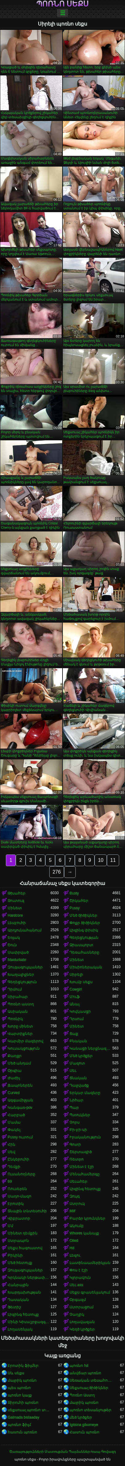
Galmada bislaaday (23, 1417)
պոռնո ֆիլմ (19, 1425)
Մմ (10, 1226)
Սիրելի (76, 974)
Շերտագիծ (81, 1152)
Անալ (74, 1004)
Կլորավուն (80, 1277)
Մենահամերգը (85, 1174)
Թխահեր (17, 893)
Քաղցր (15, 1056)
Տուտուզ (16, 901)
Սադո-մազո (19, 1196)
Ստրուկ (77, 1203)
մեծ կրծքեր (81, 1417)
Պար (74, 1107)
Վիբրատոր (19, 1218)
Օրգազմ (78, 1300)
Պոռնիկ (15, 1019)
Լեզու (75, 1255)
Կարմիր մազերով (25, 1041)
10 (100, 860)
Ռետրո (77, 1159)
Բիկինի (15, 1255)
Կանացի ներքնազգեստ (91, 1048)
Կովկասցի (80, 1011)
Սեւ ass (76, 1285)
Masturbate (17, 960)
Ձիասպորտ (81, 945)
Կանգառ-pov (20, 1107)
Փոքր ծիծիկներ (85, 923)
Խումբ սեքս (81, 982)
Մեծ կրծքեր (81, 1056)
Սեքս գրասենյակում (90, 1292)
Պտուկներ (80, 1115)
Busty (74, 893)
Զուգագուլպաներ (25, 967)
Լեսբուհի (17, 923)
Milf (72, 1211)
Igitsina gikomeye (84, 1425)
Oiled (74, 1240)
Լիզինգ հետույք (85, 1189)
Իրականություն (85, 1137)
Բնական (78, 1041)
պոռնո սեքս (62, 4)
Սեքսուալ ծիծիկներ (89, 1388)
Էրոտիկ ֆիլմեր (23, 1365)
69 (10, 1181)
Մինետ (15, 908)
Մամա (14, 1122)
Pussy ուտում (20, 1137)
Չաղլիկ (77, 1314)
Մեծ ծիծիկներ (83, 915)
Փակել (14, 1130)
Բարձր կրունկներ (87, 1218)
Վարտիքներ (20, 1034)
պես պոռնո (19, 1388)
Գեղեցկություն (22, 982)
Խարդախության (24, 1292)
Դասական (18, 1300)
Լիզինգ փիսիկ (84, 930)
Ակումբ (77, 1226)
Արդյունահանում (25, 930)
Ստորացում (82, 1307)
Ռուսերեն (17, 1189)
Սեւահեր (78, 1181)
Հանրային (18, 1285)
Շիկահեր (79, 901)
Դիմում (15, 989)
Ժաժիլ (14, 1078)
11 (113, 860)
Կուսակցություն (24, 1048)
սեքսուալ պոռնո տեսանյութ (29, 1410)
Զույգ (75, 1196)
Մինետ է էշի (82, 1167)
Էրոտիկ (16, 1203)
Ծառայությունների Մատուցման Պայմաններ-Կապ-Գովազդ (62, 1451)
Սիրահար (18, 997)
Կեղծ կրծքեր (82, 1329)
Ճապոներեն (20, 1085)
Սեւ (73, 1070)
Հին (11, 1144)
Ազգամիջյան (20, 1100)
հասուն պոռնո (22, 1432)
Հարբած (16, 1115)
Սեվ (11, 1152)
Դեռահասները (84, 952)
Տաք (74, 1034)
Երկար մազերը (85, 1093)
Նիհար (76, 1100)
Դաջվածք (79, 1085)
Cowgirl (76, 989)
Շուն (12, 945)
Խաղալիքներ (21, 974)
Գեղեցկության (84, 937)
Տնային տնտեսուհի (27, 1211)
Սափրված (18, 952)
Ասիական (18, 1011)
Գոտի (75, 1144)
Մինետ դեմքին (23, 1233)
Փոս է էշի (79, 1270)
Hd (72, 1248)
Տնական (78, 1078)
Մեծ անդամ (19, 1063)
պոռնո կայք (20, 1395)
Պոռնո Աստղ (82, 1395)
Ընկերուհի (18, 1159)
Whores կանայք (84, 1233)
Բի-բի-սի (78, 1130)
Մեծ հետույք (20, 1263)
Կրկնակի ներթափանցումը (29, 1277)
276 (57, 871)
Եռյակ (14, 937)
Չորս (75, 1122)
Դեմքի (14, 1167)
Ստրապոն (18, 1240)
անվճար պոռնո (85, 1373)
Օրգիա (15, 1070)
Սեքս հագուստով (25, 1248)
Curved (14, 1093)
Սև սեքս (16, 1373)
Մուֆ (75, 997)
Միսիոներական (86, 967)
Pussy (75, 908)
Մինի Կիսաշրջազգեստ (29, 1322)
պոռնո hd (79, 1365)
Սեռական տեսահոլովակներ (91, 1380)
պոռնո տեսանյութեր (90, 1410)
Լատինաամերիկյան (90, 1263)
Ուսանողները (21, 1174)
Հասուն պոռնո (84, 1432)
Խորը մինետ (20, 1026)
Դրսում (77, 1019)
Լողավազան (82, 1322)
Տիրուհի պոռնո (23, 1402)
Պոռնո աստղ (21, 1004)
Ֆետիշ (14, 1307)
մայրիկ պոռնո (22, 1380)
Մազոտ (77, 1063)
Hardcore (15, 915)
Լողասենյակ (20, 1329)
